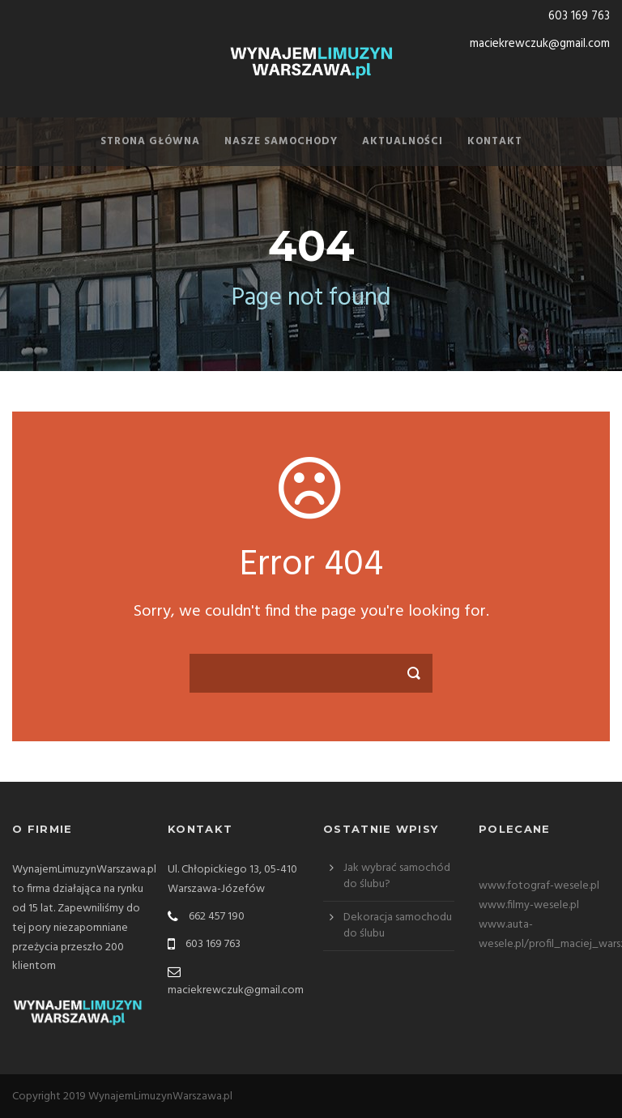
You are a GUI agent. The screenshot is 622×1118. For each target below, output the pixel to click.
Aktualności (402, 141)
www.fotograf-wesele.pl (539, 886)
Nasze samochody (281, 141)
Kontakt (494, 141)
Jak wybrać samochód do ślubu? (396, 876)
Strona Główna (150, 141)
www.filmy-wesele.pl (529, 905)
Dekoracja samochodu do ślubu (397, 925)
